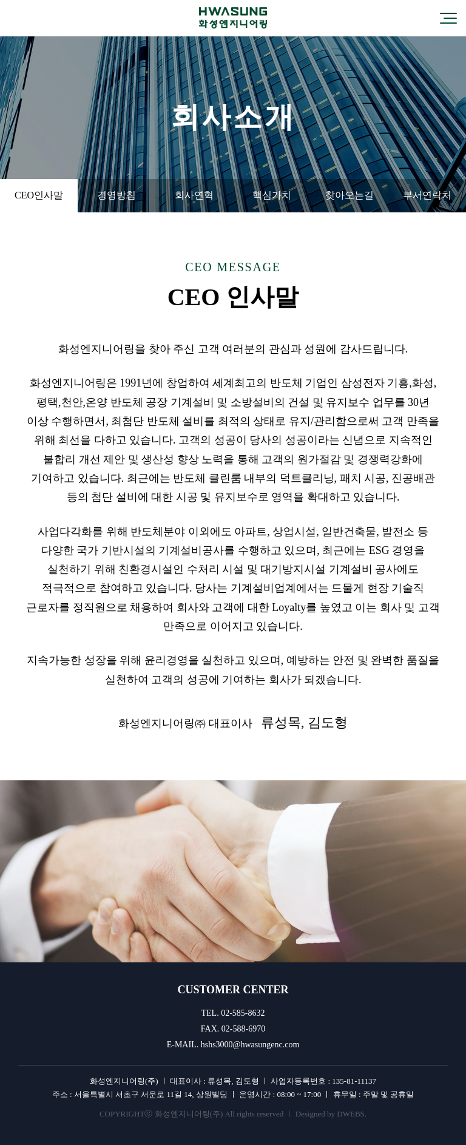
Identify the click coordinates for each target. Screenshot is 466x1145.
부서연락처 (427, 195)
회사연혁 (194, 195)
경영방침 (116, 195)
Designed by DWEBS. (330, 1113)
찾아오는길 (349, 195)
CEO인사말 (39, 195)
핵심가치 (271, 195)
